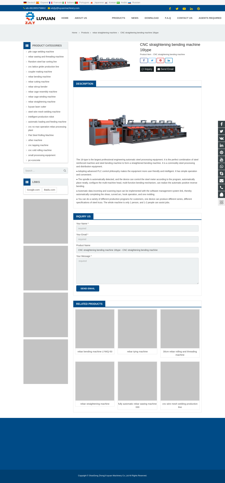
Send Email (165, 69)
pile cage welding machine (41, 51)
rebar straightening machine (94, 403)
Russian (134, 2)
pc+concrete (34, 160)
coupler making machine (40, 71)
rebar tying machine (137, 351)
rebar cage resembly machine (42, 91)
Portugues (82, 2)
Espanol (42, 2)
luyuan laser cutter (37, 106)
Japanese (97, 2)
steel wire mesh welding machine (44, 111)
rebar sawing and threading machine (46, 56)
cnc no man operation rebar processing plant (47, 128)
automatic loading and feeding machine (47, 121)
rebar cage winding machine (42, 96)
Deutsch (29, 2)
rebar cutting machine (38, 81)
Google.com (33, 189)
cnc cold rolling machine (40, 150)
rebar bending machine (39, 76)
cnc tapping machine (38, 145)
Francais (55, 2)
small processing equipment (41, 155)
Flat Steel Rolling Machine (41, 135)
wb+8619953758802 (36, 8)
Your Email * (82, 234)
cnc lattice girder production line (43, 66)
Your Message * (84, 256)
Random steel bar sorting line (42, 61)
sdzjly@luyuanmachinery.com (65, 8)
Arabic (122, 2)
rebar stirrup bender (38, 86)
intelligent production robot (41, 116)
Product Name (83, 245)
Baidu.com (49, 189)
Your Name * (82, 223)
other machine (35, 140)
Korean (110, 2)
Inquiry (147, 69)
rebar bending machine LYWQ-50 (95, 351)
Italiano (68, 2)
